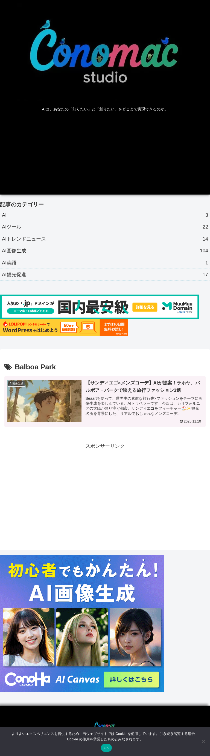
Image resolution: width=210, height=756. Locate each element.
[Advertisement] (105, 156)
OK (106, 748)
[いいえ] (203, 741)
